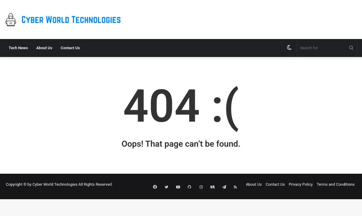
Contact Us (70, 48)
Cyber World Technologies (54, 184)
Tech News (18, 48)
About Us (44, 48)
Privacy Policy (301, 184)
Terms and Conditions (336, 184)
